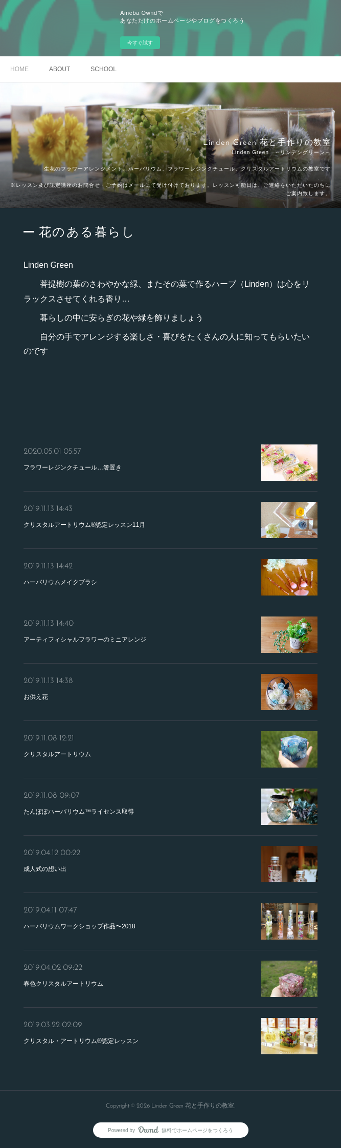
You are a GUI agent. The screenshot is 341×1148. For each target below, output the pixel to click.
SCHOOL (103, 69)
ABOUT (59, 69)
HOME (19, 69)
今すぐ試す (140, 43)
